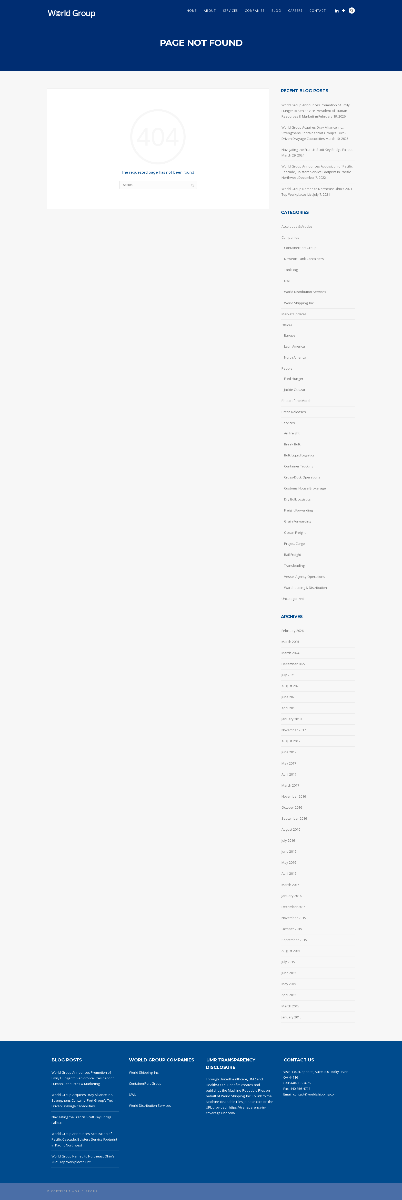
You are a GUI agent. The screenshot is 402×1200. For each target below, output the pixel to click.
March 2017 (290, 785)
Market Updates (294, 314)
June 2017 (289, 752)
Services (230, 10)
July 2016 (288, 840)
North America (295, 357)
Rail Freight (292, 554)
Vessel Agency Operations (304, 576)
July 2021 (288, 675)
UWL (287, 280)
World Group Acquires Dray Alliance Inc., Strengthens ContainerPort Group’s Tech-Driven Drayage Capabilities (314, 133)
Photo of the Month (296, 400)
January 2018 (292, 719)
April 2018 (289, 708)
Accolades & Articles (297, 226)
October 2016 (292, 807)
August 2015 (291, 950)
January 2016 (292, 895)
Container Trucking (298, 466)
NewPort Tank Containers (304, 258)
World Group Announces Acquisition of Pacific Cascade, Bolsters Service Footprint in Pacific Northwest (317, 172)
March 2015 (290, 1006)
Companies (254, 10)
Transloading (294, 565)
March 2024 (290, 653)
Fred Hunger (293, 378)
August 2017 (291, 741)
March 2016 (290, 884)
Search (352, 10)
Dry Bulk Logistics (297, 499)
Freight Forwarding (298, 510)
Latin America (294, 346)
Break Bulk (292, 444)
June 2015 (289, 973)
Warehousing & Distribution (305, 587)
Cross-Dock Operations (302, 477)
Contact (317, 10)
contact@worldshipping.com (315, 1094)
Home (192, 10)
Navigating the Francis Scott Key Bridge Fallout (317, 149)
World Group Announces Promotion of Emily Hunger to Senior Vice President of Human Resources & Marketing (316, 111)
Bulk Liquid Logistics (299, 455)
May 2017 (289, 763)
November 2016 (294, 796)
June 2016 (289, 851)
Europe (289, 335)
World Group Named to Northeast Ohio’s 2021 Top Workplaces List (317, 191)
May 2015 (289, 984)
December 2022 (294, 664)
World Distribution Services (305, 291)
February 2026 (293, 630)
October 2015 (292, 928)
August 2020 (291, 686)
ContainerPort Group (300, 247)
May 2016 (289, 862)
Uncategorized (293, 598)
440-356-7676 (300, 1083)
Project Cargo (294, 543)
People (287, 368)
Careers (295, 10)
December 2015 (294, 906)
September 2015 (294, 939)
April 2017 (289, 774)
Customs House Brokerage (305, 488)
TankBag (291, 269)
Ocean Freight (295, 532)
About (210, 10)
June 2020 (289, 697)
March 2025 (290, 641)
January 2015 (292, 1017)
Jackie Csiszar (294, 389)
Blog (276, 10)
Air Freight (291, 433)
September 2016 (294, 818)
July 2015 (288, 961)
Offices (287, 325)
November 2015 (294, 917)
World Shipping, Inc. (299, 303)
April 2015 (289, 995)
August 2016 (291, 829)
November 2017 (294, 730)
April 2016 (289, 873)
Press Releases (294, 412)
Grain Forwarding (297, 521)
